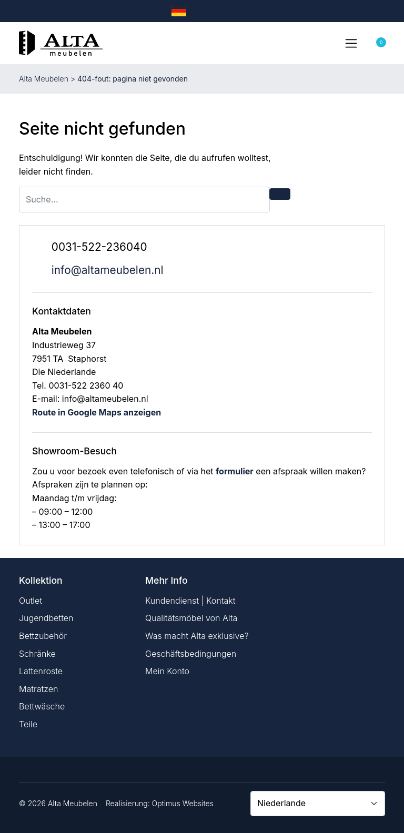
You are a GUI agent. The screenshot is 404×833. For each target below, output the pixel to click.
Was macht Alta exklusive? (196, 636)
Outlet (30, 600)
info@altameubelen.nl (108, 270)
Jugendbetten (46, 618)
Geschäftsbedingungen (190, 653)
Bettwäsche (42, 706)
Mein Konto (167, 671)
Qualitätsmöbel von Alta (191, 618)
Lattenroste (41, 671)
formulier (235, 471)
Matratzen (38, 689)
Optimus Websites (183, 803)
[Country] (317, 803)
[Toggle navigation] (351, 43)
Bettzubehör (43, 636)
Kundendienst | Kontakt (190, 600)
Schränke (37, 653)
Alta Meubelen (43, 78)
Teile (28, 724)
